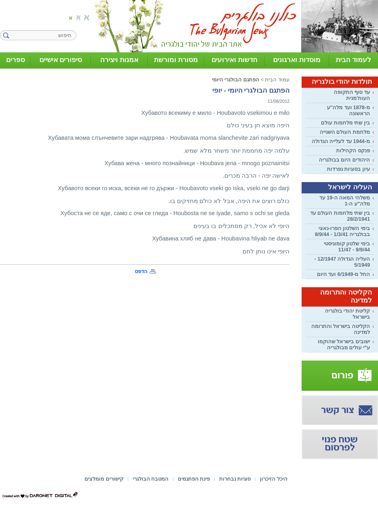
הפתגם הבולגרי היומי (235, 80)
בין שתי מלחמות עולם (345, 123)
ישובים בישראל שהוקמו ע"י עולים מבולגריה (344, 344)
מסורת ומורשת (176, 60)
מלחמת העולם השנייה (345, 132)
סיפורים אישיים (60, 60)
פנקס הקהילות (353, 150)
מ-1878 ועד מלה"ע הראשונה (348, 110)
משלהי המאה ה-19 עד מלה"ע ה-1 (344, 201)
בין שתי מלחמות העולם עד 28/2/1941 (340, 216)
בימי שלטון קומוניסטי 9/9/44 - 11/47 (347, 247)
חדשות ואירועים (234, 60)
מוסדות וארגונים (296, 60)
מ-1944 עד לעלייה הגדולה (341, 141)
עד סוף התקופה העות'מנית (352, 95)
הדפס (141, 271)
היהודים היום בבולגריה (344, 160)
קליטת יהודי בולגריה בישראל (347, 314)
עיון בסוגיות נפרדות (348, 169)
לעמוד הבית (353, 60)
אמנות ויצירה (119, 60)
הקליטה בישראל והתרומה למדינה (340, 329)
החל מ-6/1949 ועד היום (343, 274)
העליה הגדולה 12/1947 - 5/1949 (342, 262)
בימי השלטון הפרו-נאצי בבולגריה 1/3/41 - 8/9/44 (342, 231)
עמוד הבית (277, 80)
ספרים (15, 60)
